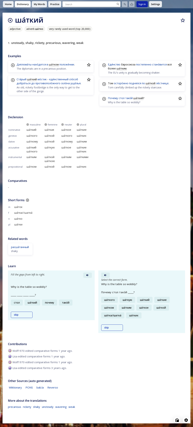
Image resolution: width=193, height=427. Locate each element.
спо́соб (73, 79)
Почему (113, 98)
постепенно (143, 64)
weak (71, 407)
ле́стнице (162, 83)
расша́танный (20, 247)
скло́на (65, 83)
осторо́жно (121, 83)
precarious (14, 407)
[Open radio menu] (177, 420)
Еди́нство (114, 64)
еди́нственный (58, 79)
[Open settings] (186, 420)
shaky (36, 407)
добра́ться (24, 83)
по (143, 83)
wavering (61, 407)
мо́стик (42, 79)
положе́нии (66, 64)
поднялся (135, 83)
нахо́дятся (39, 64)
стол (122, 98)
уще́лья (75, 83)
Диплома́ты (24, 64)
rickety (27, 407)
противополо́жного (47, 83)
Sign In (142, 4)
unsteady (47, 407)
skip (16, 314)
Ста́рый (21, 79)
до (33, 83)
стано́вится (159, 64)
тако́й (129, 98)
